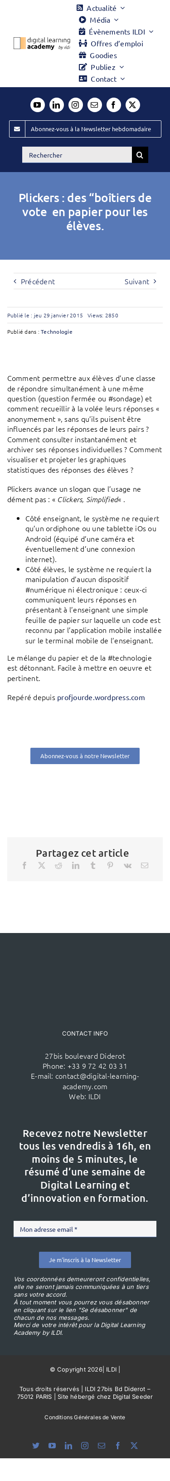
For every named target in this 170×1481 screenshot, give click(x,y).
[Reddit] (58, 865)
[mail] (94, 105)
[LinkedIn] (76, 865)
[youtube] (37, 105)
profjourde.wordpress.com (101, 696)
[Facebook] (24, 865)
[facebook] (114, 105)
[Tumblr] (93, 865)
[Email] (144, 865)
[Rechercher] (77, 155)
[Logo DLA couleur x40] (42, 41)
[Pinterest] (110, 865)
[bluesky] (35, 1445)
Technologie (57, 331)
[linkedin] (56, 105)
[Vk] (127, 865)
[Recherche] (140, 155)
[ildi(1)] (85, 950)
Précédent (38, 281)
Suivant (137, 281)
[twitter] (133, 105)
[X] (42, 865)
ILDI (94, 1096)
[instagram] (75, 105)
